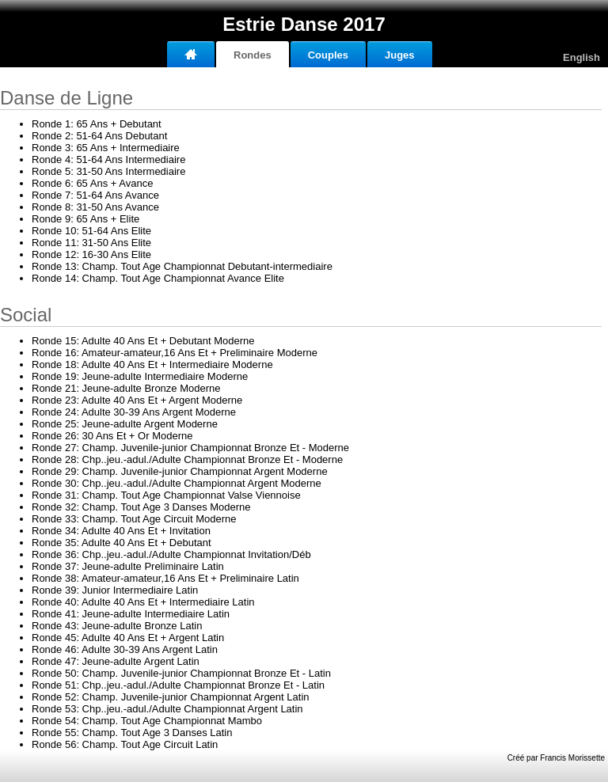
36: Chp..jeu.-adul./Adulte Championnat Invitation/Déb (171, 554)
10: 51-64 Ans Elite (91, 231)
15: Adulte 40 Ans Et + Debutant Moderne (143, 341)
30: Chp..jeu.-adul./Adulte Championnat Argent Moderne (176, 483)
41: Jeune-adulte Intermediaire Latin (131, 614)
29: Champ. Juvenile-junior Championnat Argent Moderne (180, 471)
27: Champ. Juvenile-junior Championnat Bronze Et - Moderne (190, 448)
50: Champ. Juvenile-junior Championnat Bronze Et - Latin (181, 673)
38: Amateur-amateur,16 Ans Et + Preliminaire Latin (165, 578)
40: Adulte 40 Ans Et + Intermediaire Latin (143, 602)
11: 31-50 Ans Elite (91, 243)
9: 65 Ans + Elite (85, 219)
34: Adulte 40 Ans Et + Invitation (121, 531)
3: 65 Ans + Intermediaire (106, 148)
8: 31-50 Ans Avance (95, 207)
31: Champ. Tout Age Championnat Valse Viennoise (166, 495)
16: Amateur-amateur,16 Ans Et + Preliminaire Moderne (174, 353)
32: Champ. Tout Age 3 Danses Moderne (141, 507)
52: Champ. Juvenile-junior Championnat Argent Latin (171, 697)
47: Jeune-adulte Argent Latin (116, 661)
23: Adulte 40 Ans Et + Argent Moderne (137, 400)
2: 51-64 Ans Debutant (99, 136)
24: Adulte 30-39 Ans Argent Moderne (134, 412)
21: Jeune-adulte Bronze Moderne (126, 388)
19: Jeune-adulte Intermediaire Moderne (140, 376)
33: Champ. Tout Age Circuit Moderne (134, 519)
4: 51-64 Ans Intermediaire (108, 159)
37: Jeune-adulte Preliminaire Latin (128, 566)
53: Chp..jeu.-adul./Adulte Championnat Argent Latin (167, 709)
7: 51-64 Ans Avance (95, 195)
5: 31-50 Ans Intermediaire (108, 171)
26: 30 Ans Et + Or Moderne (112, 436)
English (581, 57)
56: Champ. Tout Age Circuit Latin (125, 744)
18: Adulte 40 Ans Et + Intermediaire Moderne (152, 364)
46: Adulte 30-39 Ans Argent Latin (125, 649)
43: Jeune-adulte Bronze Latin (117, 626)
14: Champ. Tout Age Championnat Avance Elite (158, 278)
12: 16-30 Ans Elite (91, 254)
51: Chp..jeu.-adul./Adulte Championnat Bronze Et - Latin (178, 685)
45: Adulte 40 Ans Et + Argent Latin (128, 637)
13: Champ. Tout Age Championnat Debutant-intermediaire (182, 266)
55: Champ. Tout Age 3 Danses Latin (132, 732)
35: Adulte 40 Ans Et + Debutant (121, 543)
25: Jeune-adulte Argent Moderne (125, 424)
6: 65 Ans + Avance (92, 183)
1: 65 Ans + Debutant (97, 124)
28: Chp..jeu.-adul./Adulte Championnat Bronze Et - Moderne (187, 459)
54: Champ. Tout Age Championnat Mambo (147, 721)
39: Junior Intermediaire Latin (115, 590)
